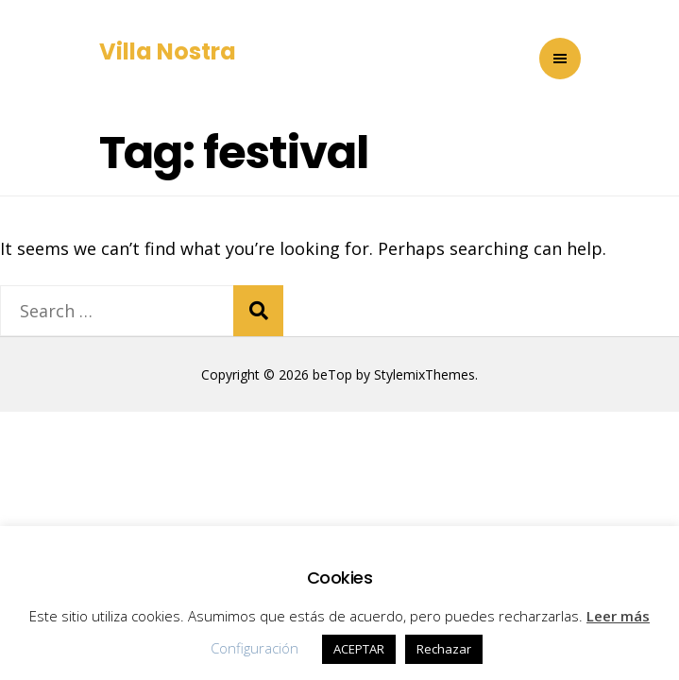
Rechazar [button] (443, 648)
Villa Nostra (167, 51)
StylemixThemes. (426, 374)
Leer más (618, 615)
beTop (330, 374)
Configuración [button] (254, 647)
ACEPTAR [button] (358, 648)
